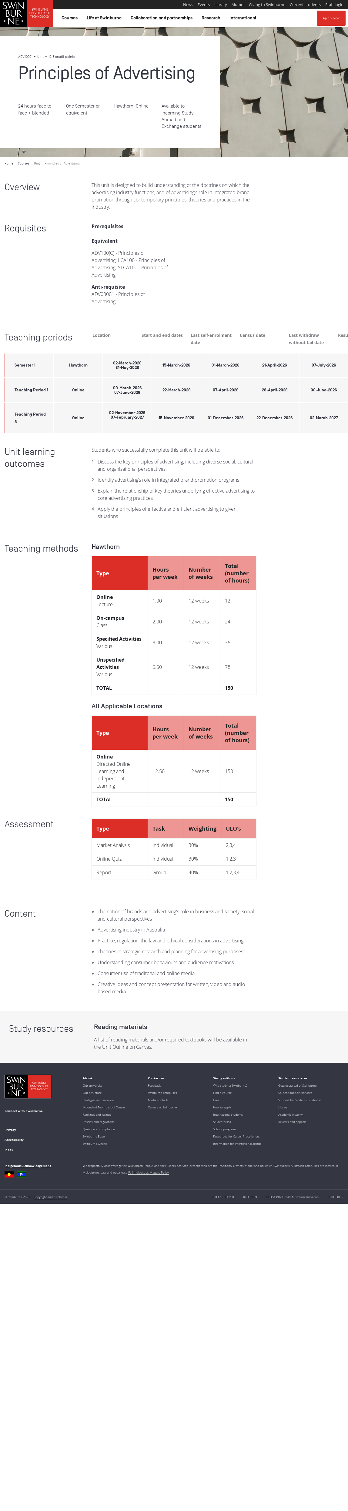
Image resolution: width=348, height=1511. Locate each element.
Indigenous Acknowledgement (28, 1166)
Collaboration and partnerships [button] (162, 19)
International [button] (243, 19)
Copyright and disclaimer (50, 1197)
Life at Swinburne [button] (105, 19)
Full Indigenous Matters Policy (148, 1172)
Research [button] (212, 19)
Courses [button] (70, 19)
